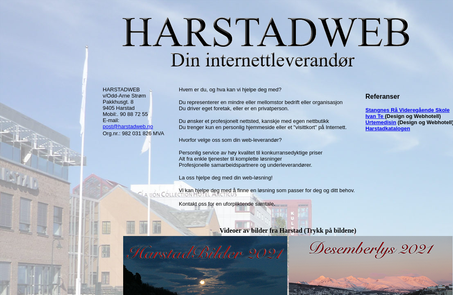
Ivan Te (375, 116)
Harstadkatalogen (387, 128)
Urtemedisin (380, 122)
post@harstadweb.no (128, 126)
